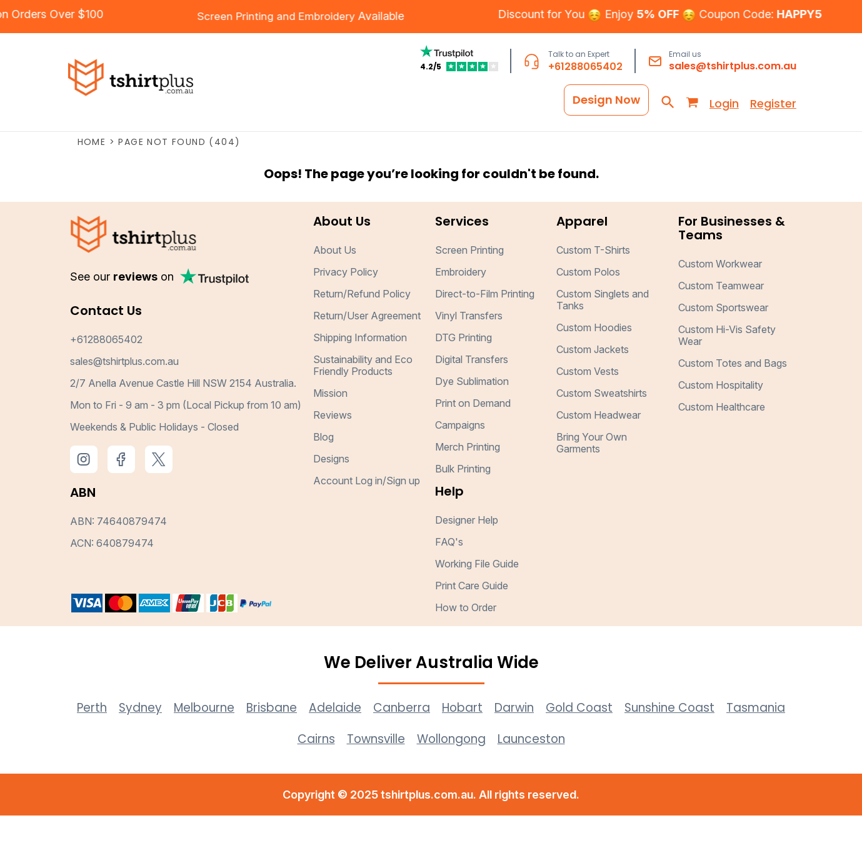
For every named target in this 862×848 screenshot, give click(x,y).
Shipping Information (360, 370)
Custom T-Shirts (593, 282)
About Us (334, 282)
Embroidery (313, 16)
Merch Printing (467, 479)
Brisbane (299, 740)
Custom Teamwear (721, 318)
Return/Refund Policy (362, 326)
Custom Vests (587, 403)
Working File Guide (477, 596)
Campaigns (460, 457)
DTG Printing (463, 370)
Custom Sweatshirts (601, 425)
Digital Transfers (471, 392)
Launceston (577, 771)
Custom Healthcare (721, 439)
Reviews (332, 447)
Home (92, 174)
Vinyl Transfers (469, 348)
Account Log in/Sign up (366, 513)
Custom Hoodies (594, 360)
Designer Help (466, 552)
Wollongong (490, 771)
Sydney (156, 740)
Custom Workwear (720, 296)
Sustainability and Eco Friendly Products (363, 398)
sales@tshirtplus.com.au (732, 67)
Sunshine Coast (726, 740)
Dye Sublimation (472, 413)
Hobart (503, 740)
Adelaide (367, 740)
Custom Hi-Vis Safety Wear (727, 368)
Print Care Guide (471, 618)
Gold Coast (629, 740)
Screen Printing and (232, 16)
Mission (330, 425)
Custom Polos (588, 304)
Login (724, 101)
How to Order (465, 640)
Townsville (408, 771)
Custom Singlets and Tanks (602, 332)
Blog (323, 469)
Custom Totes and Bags (732, 395)
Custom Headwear (598, 447)
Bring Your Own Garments (591, 475)
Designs (331, 491)
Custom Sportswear (723, 340)
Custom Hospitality (720, 417)
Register (773, 101)
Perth (104, 740)
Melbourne (225, 740)
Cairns (343, 771)
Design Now (606, 98)
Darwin (559, 740)
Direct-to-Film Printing (484, 326)
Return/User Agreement (367, 348)
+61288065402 (585, 68)
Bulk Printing (463, 501)
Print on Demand (473, 435)
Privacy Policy (345, 304)
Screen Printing (469, 282)
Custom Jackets (592, 382)
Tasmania (279, 771)
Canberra (438, 740)
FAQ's (449, 574)
